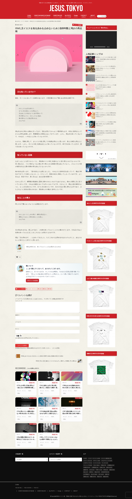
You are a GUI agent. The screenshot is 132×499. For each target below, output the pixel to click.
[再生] (88, 47)
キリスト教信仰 (21, 289)
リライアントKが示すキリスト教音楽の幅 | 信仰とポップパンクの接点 (106, 141)
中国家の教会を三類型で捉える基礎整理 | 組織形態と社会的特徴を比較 (106, 132)
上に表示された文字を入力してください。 (27, 338)
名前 (17, 315)
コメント (18, 301)
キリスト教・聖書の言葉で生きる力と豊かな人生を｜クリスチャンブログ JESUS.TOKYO (82, 496)
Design (76, 16)
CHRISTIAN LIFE (57, 16)
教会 (45, 289)
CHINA (29, 16)
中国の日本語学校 (27, 487)
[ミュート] (111, 47)
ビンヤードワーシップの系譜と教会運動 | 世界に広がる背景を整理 (106, 123)
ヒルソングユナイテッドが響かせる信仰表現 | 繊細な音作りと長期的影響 (106, 77)
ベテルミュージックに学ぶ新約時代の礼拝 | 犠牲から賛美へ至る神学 (106, 95)
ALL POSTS (68, 16)
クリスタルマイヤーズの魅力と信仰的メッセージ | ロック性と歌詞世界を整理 (106, 105)
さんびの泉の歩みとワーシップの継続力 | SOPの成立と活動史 (106, 86)
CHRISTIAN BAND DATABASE (42, 16)
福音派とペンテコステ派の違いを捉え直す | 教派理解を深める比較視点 (106, 58)
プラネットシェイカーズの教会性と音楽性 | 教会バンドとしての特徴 (106, 67)
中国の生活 (36, 487)
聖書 (50, 289)
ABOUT (93, 16)
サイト (17, 329)
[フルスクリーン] (114, 47)
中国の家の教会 (18, 487)
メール (18, 322)
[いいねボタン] (17, 257)
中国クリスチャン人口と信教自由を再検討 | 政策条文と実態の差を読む (106, 114)
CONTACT (84, 16)
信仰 (40, 289)
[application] (101, 40)
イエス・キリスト (32, 289)
